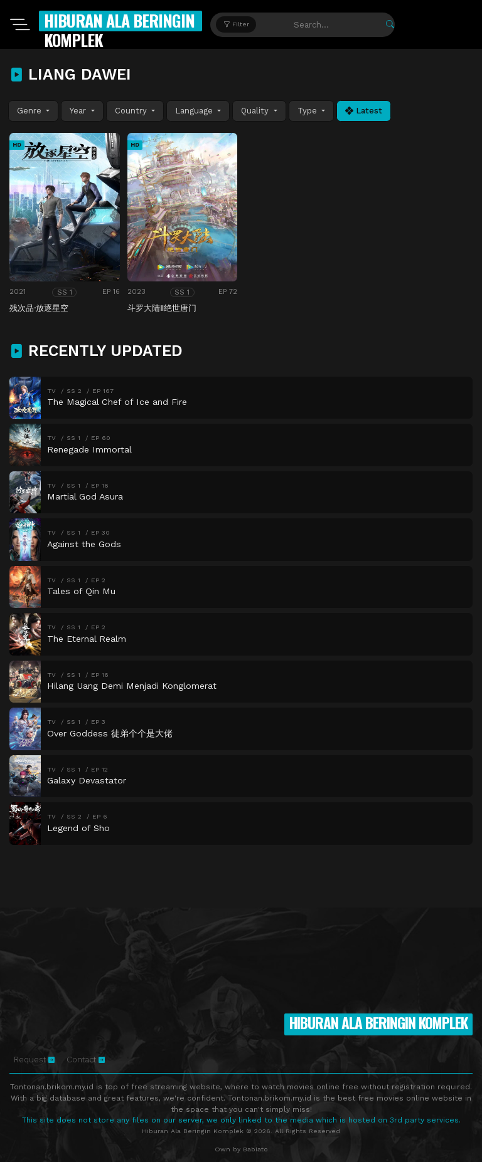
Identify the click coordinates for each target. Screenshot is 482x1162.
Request (34, 1059)
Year (79, 110)
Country (132, 110)
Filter (236, 24)
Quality (256, 110)
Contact (86, 1059)
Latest (363, 110)
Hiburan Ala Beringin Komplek (119, 30)
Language (195, 110)
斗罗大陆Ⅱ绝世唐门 (161, 308)
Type (308, 110)
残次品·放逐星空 (38, 308)
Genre (30, 110)
